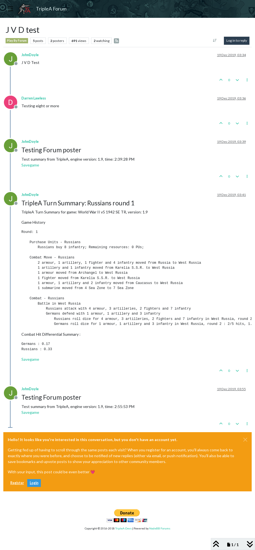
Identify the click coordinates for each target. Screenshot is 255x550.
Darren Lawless (33, 98)
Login (34, 483)
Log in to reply (236, 40)
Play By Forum (17, 40)
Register (17, 483)
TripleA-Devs (123, 528)
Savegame (30, 165)
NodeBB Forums (159, 528)
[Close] (245, 439)
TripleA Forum (51, 9)
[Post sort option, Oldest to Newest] (214, 40)
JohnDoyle (30, 55)
